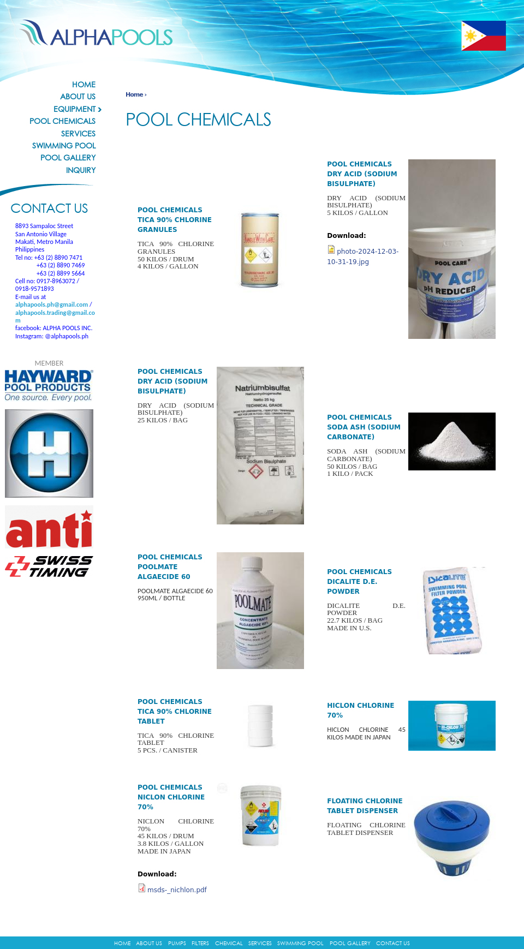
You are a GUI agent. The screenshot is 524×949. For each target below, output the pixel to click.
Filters (200, 943)
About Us (78, 96)
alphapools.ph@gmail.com (51, 304)
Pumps (177, 943)
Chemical (229, 943)
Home (84, 84)
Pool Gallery (68, 157)
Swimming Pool (64, 145)
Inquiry (81, 170)
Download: (157, 874)
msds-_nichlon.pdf (177, 890)
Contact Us (393, 943)
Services (78, 133)
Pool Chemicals (62, 121)
